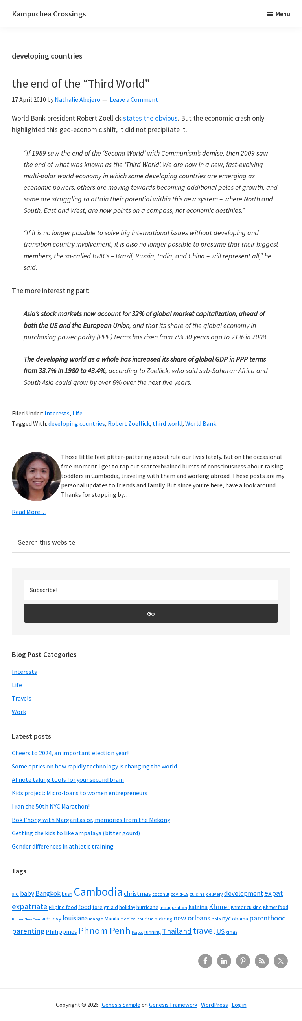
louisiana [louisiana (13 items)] (75, 918)
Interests (57, 413)
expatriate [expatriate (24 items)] (30, 906)
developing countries (76, 423)
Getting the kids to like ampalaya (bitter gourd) (76, 833)
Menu (283, 14)
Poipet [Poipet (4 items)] (137, 932)
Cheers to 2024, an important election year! (70, 753)
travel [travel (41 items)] (204, 930)
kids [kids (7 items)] (46, 918)
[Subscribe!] (151, 590)
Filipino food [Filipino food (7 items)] (63, 907)
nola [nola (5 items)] (216, 919)
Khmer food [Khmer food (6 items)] (275, 907)
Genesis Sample (121, 1004)
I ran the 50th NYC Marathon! (51, 806)
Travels (21, 698)
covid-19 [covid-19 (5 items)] (179, 894)
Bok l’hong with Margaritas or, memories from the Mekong (91, 819)
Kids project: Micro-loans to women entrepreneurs (79, 793)
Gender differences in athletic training (63, 846)
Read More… (29, 512)
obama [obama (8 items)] (240, 918)
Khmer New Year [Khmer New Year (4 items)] (26, 919)
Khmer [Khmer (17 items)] (219, 906)
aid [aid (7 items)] (15, 894)
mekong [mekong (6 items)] (163, 918)
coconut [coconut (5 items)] (160, 894)
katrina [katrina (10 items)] (198, 907)
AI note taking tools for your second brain (68, 779)
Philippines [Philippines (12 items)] (61, 932)
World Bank (200, 423)
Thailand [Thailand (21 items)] (177, 931)
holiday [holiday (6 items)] (127, 907)
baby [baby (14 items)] (27, 893)
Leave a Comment (134, 99)
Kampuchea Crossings (49, 13)
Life (77, 413)
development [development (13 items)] (243, 893)
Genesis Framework (173, 1004)
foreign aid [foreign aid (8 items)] (105, 907)
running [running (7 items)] (152, 932)
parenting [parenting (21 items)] (28, 931)
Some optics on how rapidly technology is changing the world (94, 766)
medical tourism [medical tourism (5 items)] (136, 919)
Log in (239, 1004)
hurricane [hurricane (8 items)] (147, 907)
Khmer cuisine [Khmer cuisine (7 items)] (246, 907)
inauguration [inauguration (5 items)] (173, 907)
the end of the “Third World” (81, 83)
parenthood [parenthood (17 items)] (267, 917)
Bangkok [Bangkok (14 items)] (48, 893)
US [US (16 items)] (220, 931)
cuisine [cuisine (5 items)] (197, 894)
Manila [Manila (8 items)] (112, 918)
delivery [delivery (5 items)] (214, 894)
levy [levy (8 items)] (56, 918)
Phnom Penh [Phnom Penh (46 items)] (104, 930)
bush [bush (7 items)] (67, 894)
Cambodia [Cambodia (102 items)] (98, 891)
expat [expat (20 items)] (273, 893)
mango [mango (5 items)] (96, 919)
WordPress (214, 1004)
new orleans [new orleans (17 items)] (191, 917)
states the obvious (150, 118)
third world (167, 423)
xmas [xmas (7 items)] (231, 932)
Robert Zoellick (129, 423)
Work (19, 711)
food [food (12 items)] (84, 907)
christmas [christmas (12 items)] (137, 893)
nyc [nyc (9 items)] (226, 918)
